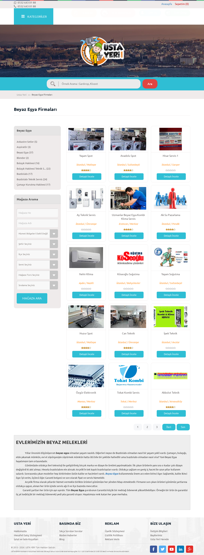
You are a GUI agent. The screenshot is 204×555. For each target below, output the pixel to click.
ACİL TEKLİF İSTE (116, 16)
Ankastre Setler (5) (27, 141)
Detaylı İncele (86, 176)
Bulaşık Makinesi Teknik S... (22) (33, 168)
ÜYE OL (148, 16)
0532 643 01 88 (25, 2)
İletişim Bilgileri (158, 531)
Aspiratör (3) (24, 147)
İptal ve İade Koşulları (26, 539)
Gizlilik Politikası (114, 535)
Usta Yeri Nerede (159, 539)
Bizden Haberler (68, 535)
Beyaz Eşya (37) (25, 152)
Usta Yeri (21, 94)
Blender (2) (23, 158)
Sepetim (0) (182, 3)
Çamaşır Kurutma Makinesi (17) (33, 184)
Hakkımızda (20, 531)
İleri (168, 427)
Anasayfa (166, 3)
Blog (62, 539)
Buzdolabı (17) (24, 174)
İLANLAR (82, 16)
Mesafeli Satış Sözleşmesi (28, 535)
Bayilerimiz (156, 535)
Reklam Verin (112, 539)
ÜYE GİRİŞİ (176, 16)
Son (183, 427)
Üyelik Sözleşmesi (114, 531)
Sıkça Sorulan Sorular (71, 531)
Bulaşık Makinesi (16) (28, 163)
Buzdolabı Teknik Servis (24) (32, 179)
